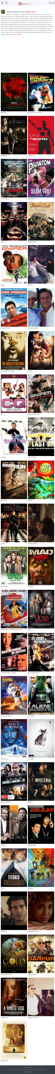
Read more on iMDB (15, 34)
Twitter (50, 3)
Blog (11, 1069)
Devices (15, 1069)
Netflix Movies (25, 1072)
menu (2, 2)
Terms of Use (34, 1069)
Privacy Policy (41, 1069)
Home (7, 1069)
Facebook (53, 3)
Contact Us (27, 1069)
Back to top (28, 1067)
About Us (21, 1069)
